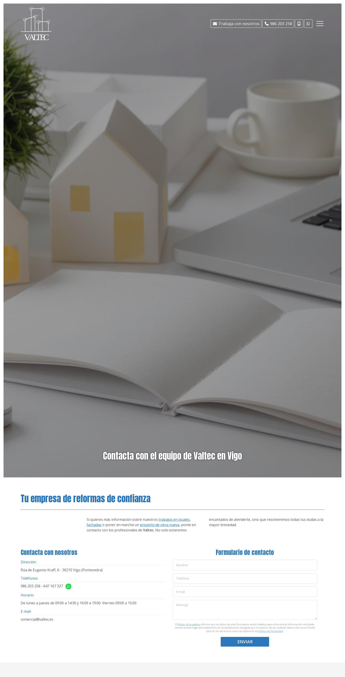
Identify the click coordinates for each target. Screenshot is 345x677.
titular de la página (189, 624)
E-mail (180, 592)
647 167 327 (53, 586)
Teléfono (182, 578)
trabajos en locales (174, 519)
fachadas (94, 524)
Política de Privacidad (270, 631)
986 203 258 (30, 586)
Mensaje (182, 605)
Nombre (182, 565)
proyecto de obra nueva (159, 524)
